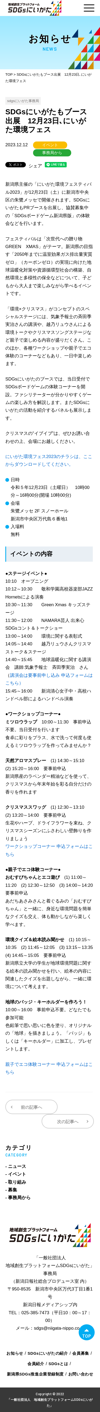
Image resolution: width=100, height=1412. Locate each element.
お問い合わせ (80, 1374)
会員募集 (80, 1353)
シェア (35, 165)
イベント (50, 145)
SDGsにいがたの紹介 (48, 1353)
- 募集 (11, 1189)
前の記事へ (31, 1107)
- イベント (15, 1174)
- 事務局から (18, 1197)
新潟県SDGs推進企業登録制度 (35, 1374)
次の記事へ (67, 1121)
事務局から (52, 153)
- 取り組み (15, 1182)
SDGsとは (58, 1364)
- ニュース (15, 1166)
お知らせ (14, 1353)
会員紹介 (35, 1364)
